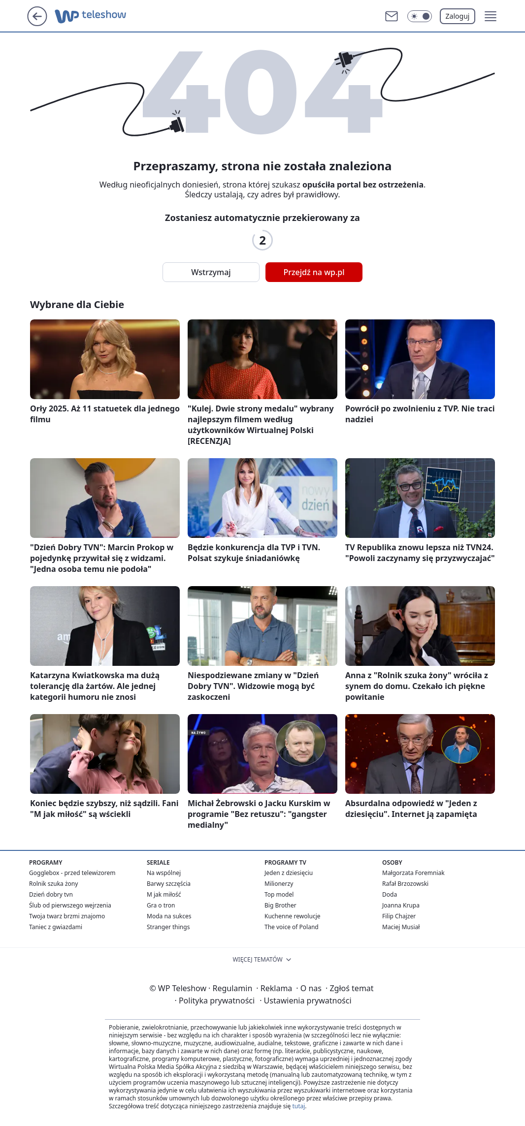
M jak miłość (164, 894)
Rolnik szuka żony (53, 883)
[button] (490, 16)
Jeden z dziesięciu (288, 873)
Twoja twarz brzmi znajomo (67, 916)
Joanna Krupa (401, 905)
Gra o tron (161, 905)
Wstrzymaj (210, 272)
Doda (389, 894)
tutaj (298, 1106)
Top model (279, 894)
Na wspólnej (164, 873)
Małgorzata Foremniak (413, 873)
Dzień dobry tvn (51, 894)
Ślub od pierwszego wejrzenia (70, 905)
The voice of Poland (291, 927)
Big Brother (280, 905)
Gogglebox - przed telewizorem (72, 873)
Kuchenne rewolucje (292, 916)
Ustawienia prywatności (305, 1000)
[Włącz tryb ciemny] (419, 16)
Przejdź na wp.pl (313, 272)
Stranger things (168, 927)
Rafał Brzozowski (405, 883)
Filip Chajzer (399, 916)
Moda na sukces (169, 916)
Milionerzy (278, 883)
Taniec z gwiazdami (55, 927)
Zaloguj (458, 16)
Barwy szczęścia (169, 883)
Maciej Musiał (401, 927)
